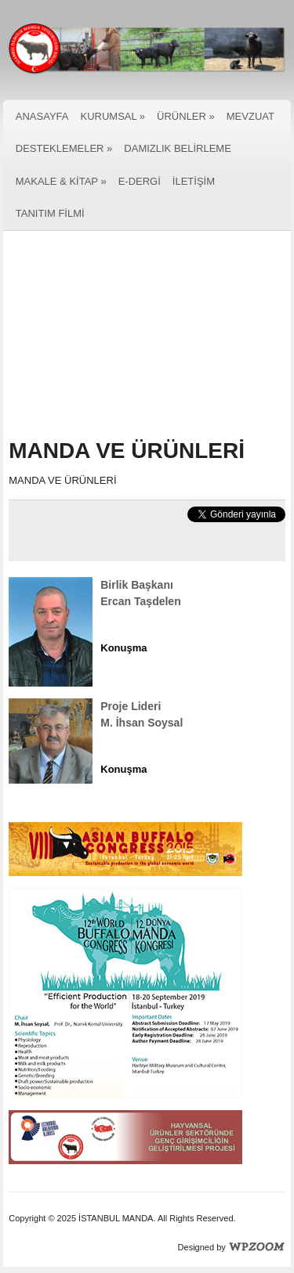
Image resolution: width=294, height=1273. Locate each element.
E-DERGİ (139, 181)
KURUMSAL (112, 116)
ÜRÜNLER (186, 116)
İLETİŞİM (193, 181)
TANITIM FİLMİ (50, 213)
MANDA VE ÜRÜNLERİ (127, 450)
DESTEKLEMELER (64, 148)
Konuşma (123, 648)
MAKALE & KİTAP (61, 181)
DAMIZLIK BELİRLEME (177, 148)
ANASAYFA (42, 116)
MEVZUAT (250, 116)
